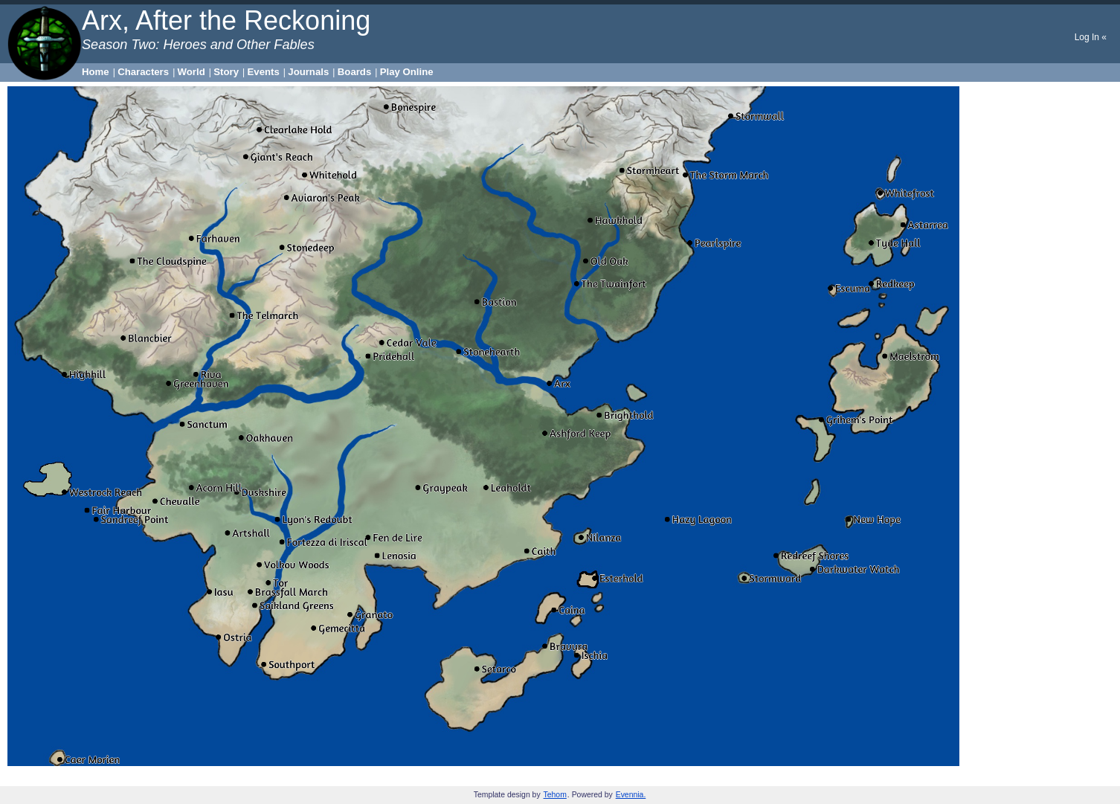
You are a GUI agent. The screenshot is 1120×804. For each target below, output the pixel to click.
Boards (354, 71)
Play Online (407, 71)
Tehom (555, 795)
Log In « (1091, 37)
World (191, 71)
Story (226, 71)
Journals (308, 71)
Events (264, 71)
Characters (143, 71)
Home (95, 71)
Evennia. (631, 795)
